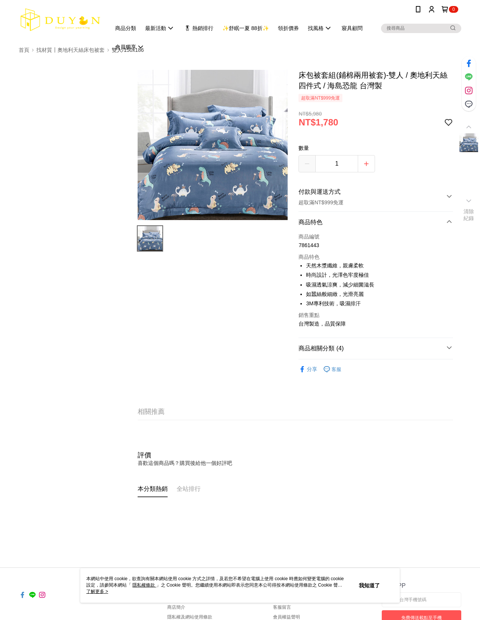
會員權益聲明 (286, 617)
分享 (307, 369)
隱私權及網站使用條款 (189, 617)
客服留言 (282, 607)
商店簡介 (176, 607)
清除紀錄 (469, 214)
